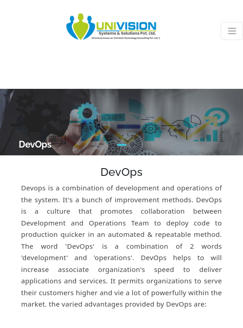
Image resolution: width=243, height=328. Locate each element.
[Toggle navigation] (232, 31)
